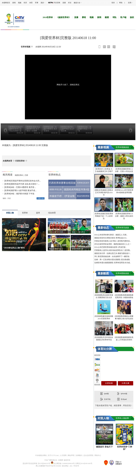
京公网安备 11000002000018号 (63, 463)
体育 (31, 3)
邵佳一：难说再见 (78, 232)
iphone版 (124, 394)
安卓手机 (107, 399)
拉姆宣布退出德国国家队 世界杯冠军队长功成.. (112, 263)
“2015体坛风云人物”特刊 (14, 248)
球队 (115, 17)
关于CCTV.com (53, 455)
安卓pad (124, 399)
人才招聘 (63, 455)
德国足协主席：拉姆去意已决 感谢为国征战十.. (112, 253)
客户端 (123, 17)
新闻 (14, 3)
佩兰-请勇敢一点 (55, 249)
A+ (108, 47)
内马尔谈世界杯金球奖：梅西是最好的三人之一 (112, 244)
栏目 (69, 3)
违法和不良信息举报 (30, 463)
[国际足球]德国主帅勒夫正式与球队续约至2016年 (104, 192)
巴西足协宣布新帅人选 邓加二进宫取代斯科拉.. (112, 241)
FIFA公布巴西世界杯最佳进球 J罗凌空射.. (110, 247)
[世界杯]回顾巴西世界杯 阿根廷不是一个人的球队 (104, 216)
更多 (42, 3)
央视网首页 (6, 3)
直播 (64, 3)
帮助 (120, 3)
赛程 (84, 17)
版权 (132, 17)
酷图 (107, 17)
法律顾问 (79, 455)
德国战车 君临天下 (104, 447)
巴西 (26, 175)
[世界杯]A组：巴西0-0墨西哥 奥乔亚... (20, 187)
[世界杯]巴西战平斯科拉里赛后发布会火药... (22, 181)
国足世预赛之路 (77, 249)
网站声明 (71, 455)
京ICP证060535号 (44, 463)
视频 (19, 3)
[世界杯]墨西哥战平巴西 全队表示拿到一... (21, 184)
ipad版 (106, 394)
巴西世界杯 (20, 161)
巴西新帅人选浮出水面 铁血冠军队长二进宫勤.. (112, 250)
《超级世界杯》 (63, 17)
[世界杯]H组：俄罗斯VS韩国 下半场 (19, 194)
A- (104, 47)
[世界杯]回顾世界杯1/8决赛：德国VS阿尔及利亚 (124, 216)
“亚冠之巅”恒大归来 (56, 232)
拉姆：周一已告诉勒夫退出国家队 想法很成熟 (112, 260)
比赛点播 (125, 383)
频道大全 (77, 3)
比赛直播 (109, 383)
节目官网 (57, 3)
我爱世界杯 (19, 175)
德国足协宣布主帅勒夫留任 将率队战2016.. (110, 238)
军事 (36, 3)
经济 (25, 3)
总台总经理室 (88, 455)
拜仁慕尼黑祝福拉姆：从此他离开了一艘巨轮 (111, 256)
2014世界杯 (48, 17)
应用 (129, 3)
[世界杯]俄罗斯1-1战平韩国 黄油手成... (20, 190)
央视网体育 (7, 161)
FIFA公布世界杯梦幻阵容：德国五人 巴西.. (110, 235)
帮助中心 (98, 455)
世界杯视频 (25, 47)
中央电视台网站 (41, 455)
